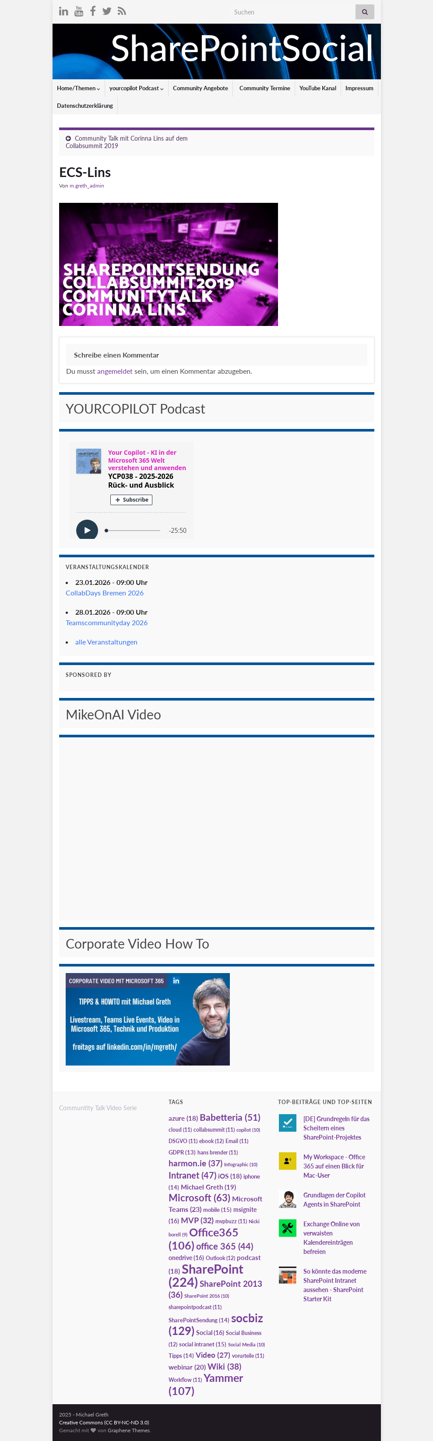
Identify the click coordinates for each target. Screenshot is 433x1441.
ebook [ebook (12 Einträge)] (211, 1141)
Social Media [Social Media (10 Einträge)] (246, 1344)
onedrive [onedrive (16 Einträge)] (186, 1257)
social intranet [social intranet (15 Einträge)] (202, 1344)
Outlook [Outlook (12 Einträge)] (220, 1258)
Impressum (359, 88)
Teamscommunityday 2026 (107, 622)
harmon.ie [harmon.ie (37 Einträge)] (195, 1163)
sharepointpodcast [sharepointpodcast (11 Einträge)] (195, 1307)
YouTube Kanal (317, 88)
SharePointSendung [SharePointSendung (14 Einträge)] (199, 1320)
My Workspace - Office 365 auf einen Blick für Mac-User (334, 1166)
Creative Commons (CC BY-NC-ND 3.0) (104, 1422)
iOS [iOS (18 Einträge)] (230, 1176)
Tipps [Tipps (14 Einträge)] (181, 1355)
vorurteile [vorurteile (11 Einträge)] (248, 1355)
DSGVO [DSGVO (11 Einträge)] (183, 1141)
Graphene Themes (129, 1430)
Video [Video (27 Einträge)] (213, 1355)
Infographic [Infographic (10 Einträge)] (240, 1164)
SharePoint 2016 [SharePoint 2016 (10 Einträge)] (206, 1296)
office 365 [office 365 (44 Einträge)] (224, 1246)
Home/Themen (78, 88)
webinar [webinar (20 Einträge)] (187, 1367)
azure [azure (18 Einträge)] (183, 1118)
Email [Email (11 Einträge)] (236, 1141)
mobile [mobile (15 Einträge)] (217, 1209)
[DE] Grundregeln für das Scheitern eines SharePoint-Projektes (336, 1128)
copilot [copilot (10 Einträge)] (248, 1130)
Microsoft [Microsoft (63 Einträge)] (199, 1198)
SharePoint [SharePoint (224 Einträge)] (206, 1275)
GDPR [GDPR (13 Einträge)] (182, 1152)
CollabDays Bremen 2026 (105, 592)
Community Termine (264, 88)
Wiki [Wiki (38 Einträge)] (224, 1366)
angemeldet (115, 371)
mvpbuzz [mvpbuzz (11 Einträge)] (231, 1221)
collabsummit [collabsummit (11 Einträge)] (214, 1129)
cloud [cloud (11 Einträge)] (180, 1129)
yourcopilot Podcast (136, 88)
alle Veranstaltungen (106, 641)
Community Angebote (200, 88)
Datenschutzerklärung (85, 105)
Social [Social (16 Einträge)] (210, 1332)
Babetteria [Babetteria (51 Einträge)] (230, 1117)
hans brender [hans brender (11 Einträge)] (217, 1152)
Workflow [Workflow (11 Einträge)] (185, 1380)
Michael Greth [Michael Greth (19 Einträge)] (208, 1187)
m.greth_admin (87, 185)
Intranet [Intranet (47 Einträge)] (192, 1175)
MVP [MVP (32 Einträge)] (197, 1220)
